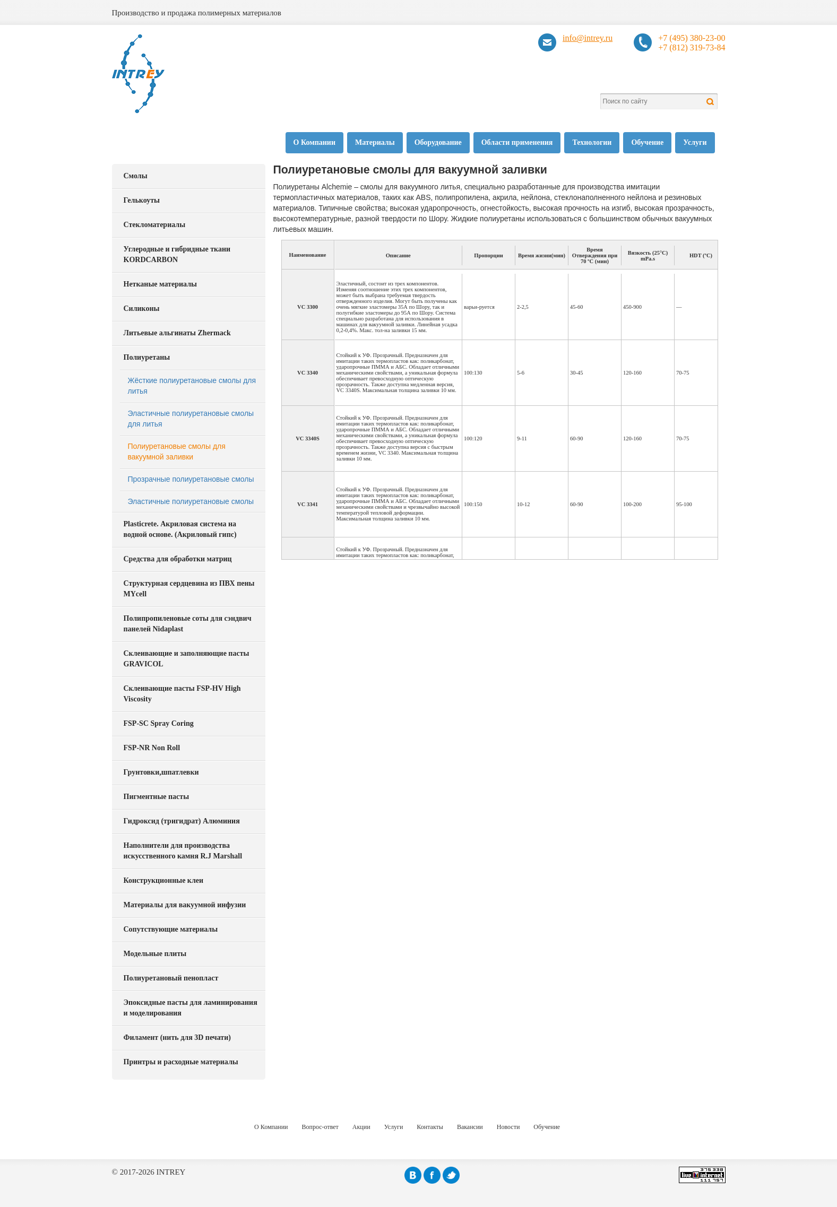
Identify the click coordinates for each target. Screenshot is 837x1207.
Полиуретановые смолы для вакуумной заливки (177, 451)
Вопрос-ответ (320, 1127)
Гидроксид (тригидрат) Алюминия (182, 821)
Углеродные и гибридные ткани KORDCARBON (177, 254)
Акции (361, 1127)
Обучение (647, 142)
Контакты (430, 1127)
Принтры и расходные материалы (181, 1062)
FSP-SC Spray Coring (159, 723)
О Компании (314, 142)
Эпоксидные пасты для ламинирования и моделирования (190, 1007)
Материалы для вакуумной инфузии (185, 905)
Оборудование (438, 142)
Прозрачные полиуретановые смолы (191, 479)
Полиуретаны (147, 357)
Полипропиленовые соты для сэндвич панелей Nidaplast (188, 623)
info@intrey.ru (587, 37)
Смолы (136, 176)
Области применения (517, 142)
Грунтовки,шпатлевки (161, 772)
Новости (508, 1127)
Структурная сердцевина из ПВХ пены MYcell (189, 588)
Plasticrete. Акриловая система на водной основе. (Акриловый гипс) (180, 529)
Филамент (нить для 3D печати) (177, 1037)
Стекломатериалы (155, 225)
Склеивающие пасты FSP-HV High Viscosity (182, 693)
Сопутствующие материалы (171, 929)
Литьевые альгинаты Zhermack (177, 333)
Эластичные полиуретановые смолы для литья (191, 418)
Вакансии (470, 1127)
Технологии (591, 142)
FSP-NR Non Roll (152, 748)
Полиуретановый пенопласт (171, 978)
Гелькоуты (142, 200)
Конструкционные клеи (164, 880)
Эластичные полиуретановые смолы (191, 501)
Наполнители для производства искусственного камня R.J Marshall (183, 850)
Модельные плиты (155, 954)
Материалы (375, 142)
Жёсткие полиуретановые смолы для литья (192, 385)
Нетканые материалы (160, 284)
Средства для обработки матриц (178, 559)
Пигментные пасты (156, 797)
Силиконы (142, 308)
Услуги (694, 142)
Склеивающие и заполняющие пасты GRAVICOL (186, 658)
